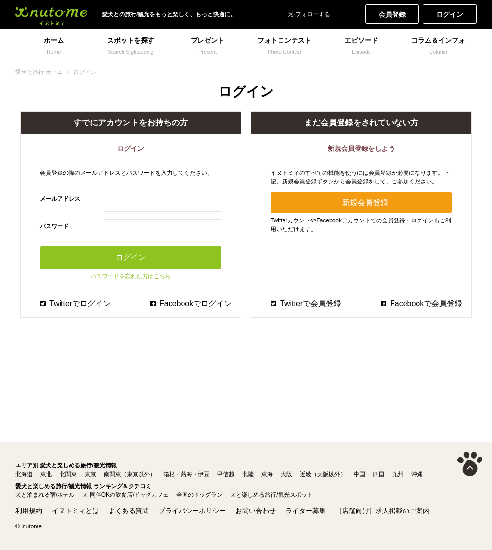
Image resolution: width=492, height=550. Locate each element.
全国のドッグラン (199, 494)
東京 (90, 474)
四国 (378, 474)
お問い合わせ (255, 510)
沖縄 (417, 474)
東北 (46, 474)
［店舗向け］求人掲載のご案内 (382, 510)
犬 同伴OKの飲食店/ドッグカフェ (125, 494)
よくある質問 (129, 510)
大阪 (286, 474)
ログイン (449, 14)
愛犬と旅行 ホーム (39, 72)
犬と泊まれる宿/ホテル (44, 494)
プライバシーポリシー (192, 510)
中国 (359, 474)
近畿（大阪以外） (323, 474)
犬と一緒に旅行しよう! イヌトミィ (51, 14)
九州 (398, 474)
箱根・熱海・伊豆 (186, 474)
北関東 (68, 474)
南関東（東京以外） (130, 474)
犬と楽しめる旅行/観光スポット (271, 494)
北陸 (248, 474)
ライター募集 (305, 510)
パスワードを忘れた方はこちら (130, 276)
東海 (267, 474)
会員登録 (392, 14)
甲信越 (225, 474)
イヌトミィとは (75, 510)
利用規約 (28, 510)
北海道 (24, 474)
